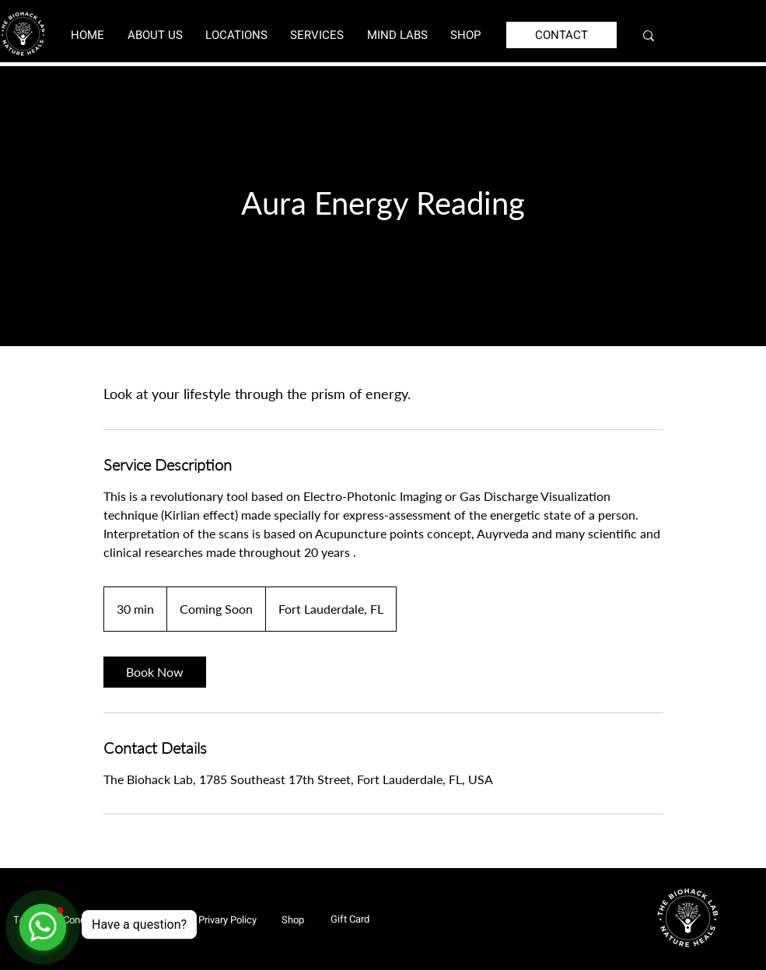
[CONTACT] (561, 35)
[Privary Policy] (227, 919)
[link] (154, 672)
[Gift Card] (350, 918)
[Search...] (699, 35)
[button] (236, 35)
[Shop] (292, 919)
